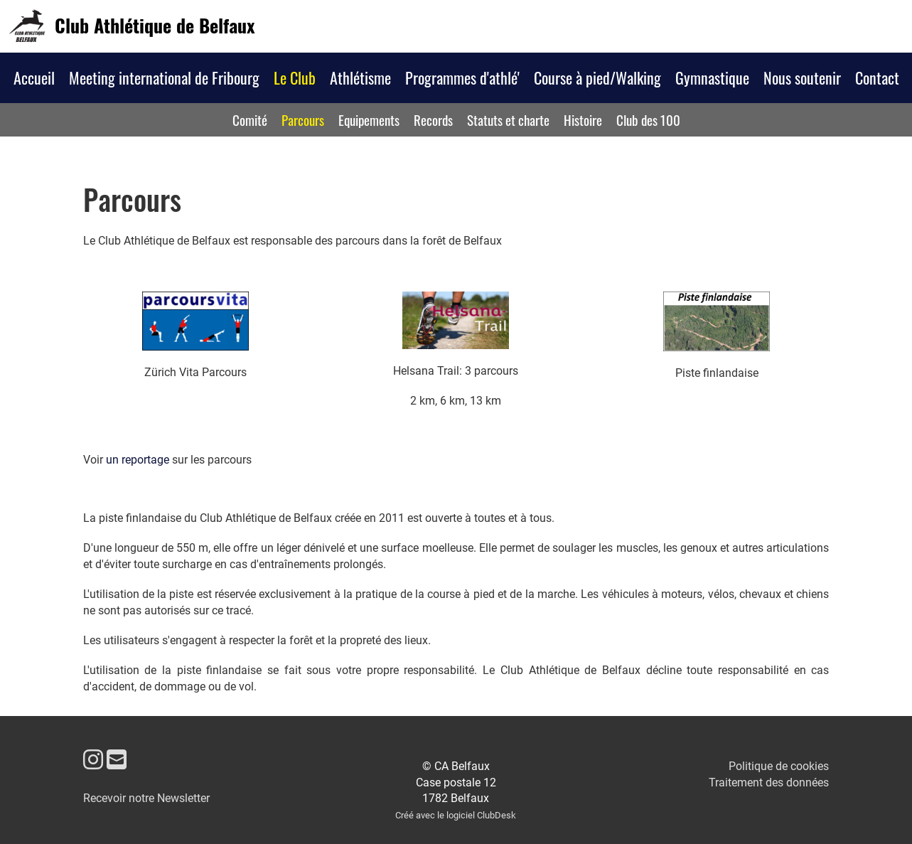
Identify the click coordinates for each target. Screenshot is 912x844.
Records (433, 119)
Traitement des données (769, 782)
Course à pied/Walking (597, 77)
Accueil (34, 77)
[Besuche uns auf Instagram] (93, 760)
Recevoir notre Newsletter (146, 798)
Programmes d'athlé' (462, 77)
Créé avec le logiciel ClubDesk (455, 815)
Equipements (368, 119)
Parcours (302, 119)
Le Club (295, 77)
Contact (877, 77)
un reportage (137, 459)
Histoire (583, 119)
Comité (249, 119)
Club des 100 (648, 119)
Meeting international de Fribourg (164, 77)
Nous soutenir (802, 77)
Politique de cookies (779, 766)
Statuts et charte (508, 119)
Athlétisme (360, 77)
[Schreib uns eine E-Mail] (117, 760)
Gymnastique (712, 77)
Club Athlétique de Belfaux (154, 25)
